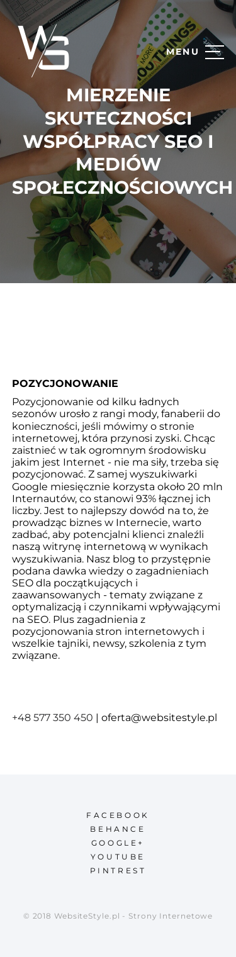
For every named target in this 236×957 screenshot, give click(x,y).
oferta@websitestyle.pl (159, 718)
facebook (118, 815)
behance (117, 829)
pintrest (118, 870)
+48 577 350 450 (52, 718)
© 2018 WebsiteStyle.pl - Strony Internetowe (118, 916)
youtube (118, 856)
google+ (118, 843)
